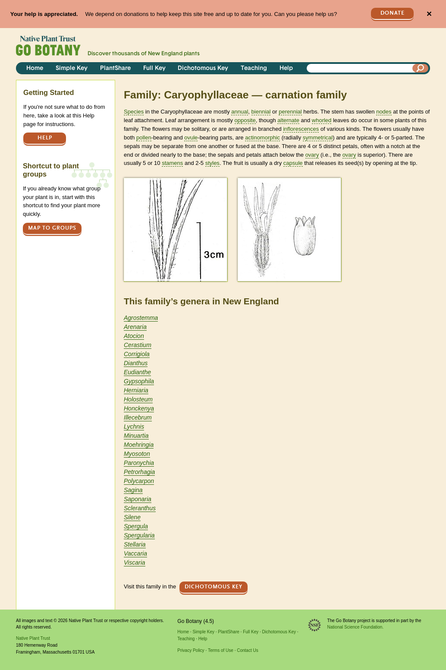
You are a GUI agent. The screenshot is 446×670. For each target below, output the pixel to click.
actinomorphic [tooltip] (262, 137)
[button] (175, 229)
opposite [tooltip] (245, 120)
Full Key (154, 68)
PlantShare (115, 68)
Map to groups (52, 228)
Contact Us (247, 650)
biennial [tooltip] (261, 111)
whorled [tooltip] (322, 120)
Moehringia (139, 444)
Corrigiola (137, 354)
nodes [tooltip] (383, 111)
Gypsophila (139, 381)
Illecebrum (138, 417)
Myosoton (137, 453)
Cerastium (137, 344)
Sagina (133, 490)
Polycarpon (139, 480)
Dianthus (136, 363)
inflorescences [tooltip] (301, 129)
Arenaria (135, 326)
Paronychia (139, 462)
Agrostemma (141, 317)
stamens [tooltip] (172, 163)
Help (286, 68)
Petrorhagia (139, 471)
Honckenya (139, 408)
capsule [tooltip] (293, 163)
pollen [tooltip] (143, 137)
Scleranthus (140, 508)
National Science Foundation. (355, 627)
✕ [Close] (429, 14)
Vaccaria (135, 553)
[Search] (420, 68)
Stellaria (135, 544)
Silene (132, 517)
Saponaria (137, 499)
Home (34, 68)
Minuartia (136, 435)
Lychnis (134, 426)
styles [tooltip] (212, 163)
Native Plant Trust (33, 638)
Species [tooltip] (134, 111)
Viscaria (134, 562)
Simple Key (72, 68)
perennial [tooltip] (290, 111)
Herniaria (136, 390)
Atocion (134, 335)
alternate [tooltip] (288, 120)
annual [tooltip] (239, 111)
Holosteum (138, 399)
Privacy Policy (190, 650)
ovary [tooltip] (312, 155)
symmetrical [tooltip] (318, 137)
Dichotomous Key (203, 68)
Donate (392, 13)
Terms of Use (220, 650)
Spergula (136, 526)
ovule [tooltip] (191, 137)
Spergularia (139, 535)
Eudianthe (137, 372)
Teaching (254, 68)
